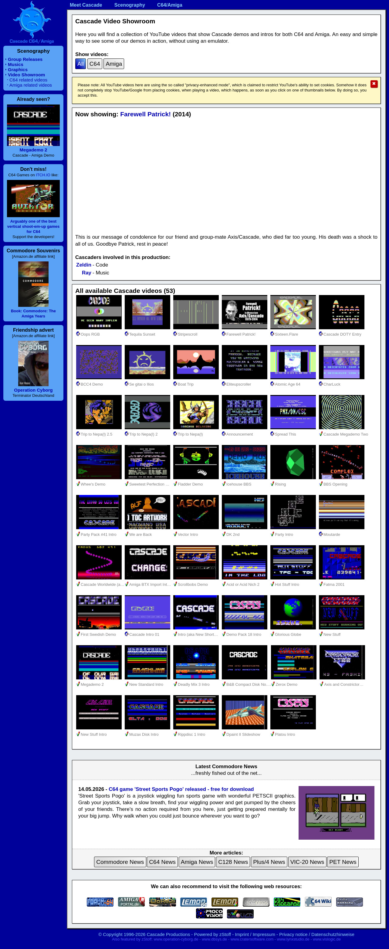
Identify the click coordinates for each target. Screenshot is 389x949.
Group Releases (25, 59)
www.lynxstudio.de (293, 939)
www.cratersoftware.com (252, 939)
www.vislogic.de (327, 939)
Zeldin (83, 265)
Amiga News (197, 862)
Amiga (114, 64)
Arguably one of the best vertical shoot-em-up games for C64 (33, 226)
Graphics (18, 69)
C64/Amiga (169, 5)
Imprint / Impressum (255, 934)
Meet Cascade (86, 5)
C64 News (162, 862)
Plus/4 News (269, 862)
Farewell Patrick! (145, 114)
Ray (86, 273)
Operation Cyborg (33, 390)
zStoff (225, 934)
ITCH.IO (43, 175)
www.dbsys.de (214, 939)
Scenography (129, 5)
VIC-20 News (307, 862)
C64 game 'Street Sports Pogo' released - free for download (181, 789)
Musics (15, 64)
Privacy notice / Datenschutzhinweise (316, 934)
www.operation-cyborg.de (176, 939)
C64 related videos (28, 79)
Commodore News (120, 862)
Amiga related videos (30, 85)
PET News (342, 862)
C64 (95, 64)
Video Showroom (26, 74)
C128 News (233, 862)
